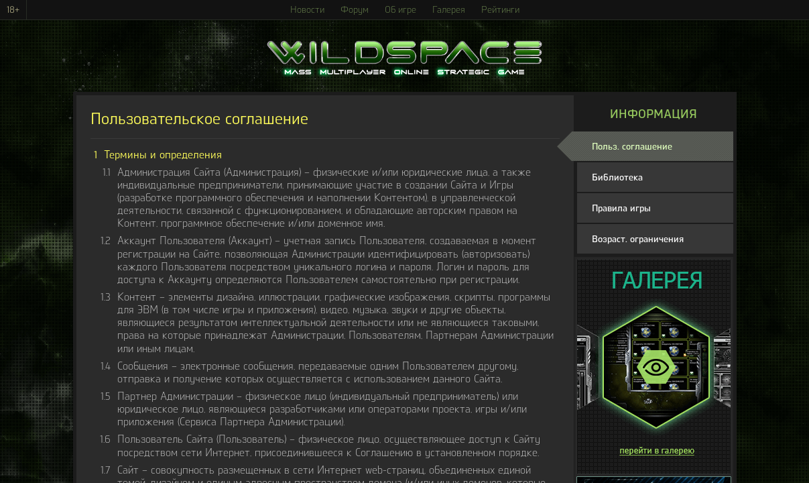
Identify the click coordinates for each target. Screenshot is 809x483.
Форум (354, 9)
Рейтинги (500, 9)
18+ (13, 9)
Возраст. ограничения (638, 239)
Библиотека (617, 177)
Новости (307, 9)
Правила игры (621, 208)
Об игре (400, 9)
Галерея (448, 9)
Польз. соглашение (632, 146)
